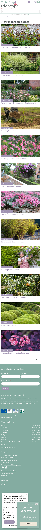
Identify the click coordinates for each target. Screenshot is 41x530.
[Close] (36, 504)
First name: (4, 373)
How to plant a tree (8, 131)
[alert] (15, 510)
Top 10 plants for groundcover (12, 214)
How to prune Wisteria (10, 270)
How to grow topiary (9, 325)
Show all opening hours (8, 447)
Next (36, 360)
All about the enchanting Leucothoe (15, 47)
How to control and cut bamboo (13, 242)
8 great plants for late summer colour (15, 159)
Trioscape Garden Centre (9, 455)
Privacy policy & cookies (8, 471)
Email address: (6, 381)
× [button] (26, 494)
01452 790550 (7, 462)
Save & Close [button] (9, 522)
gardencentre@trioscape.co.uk (12, 465)
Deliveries (4, 475)
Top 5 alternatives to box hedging (14, 297)
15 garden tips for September (12, 75)
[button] (15, 526)
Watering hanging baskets (11, 186)
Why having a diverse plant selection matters (19, 103)
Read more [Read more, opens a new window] (16, 504)
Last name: (24, 373)
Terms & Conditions (7, 473)
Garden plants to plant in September (15, 353)
